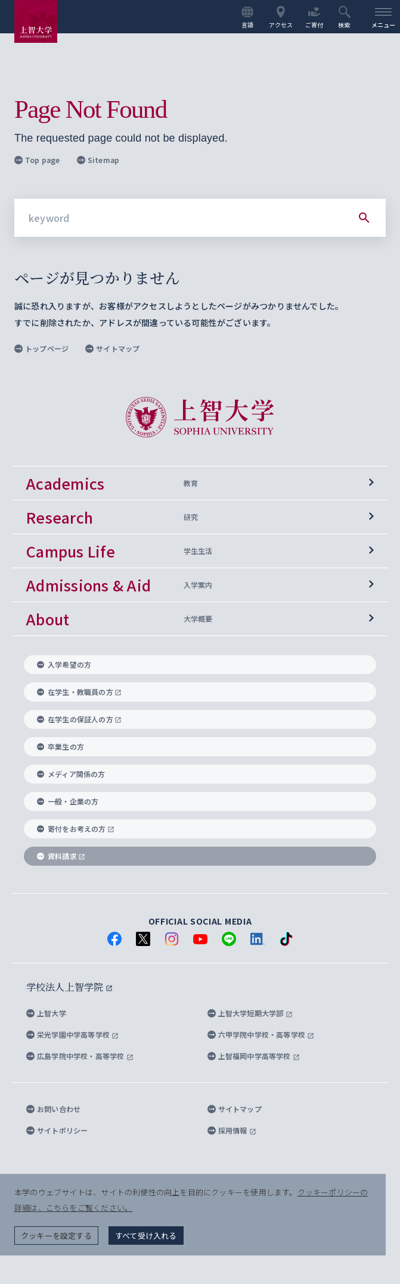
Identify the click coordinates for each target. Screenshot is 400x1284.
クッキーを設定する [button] (56, 1235)
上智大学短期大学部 (250, 1013)
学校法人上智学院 (69, 987)
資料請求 (61, 856)
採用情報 (231, 1130)
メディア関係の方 (71, 774)
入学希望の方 (64, 664)
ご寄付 (314, 17)
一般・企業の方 (67, 801)
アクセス (281, 17)
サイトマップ (112, 348)
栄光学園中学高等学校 (72, 1034)
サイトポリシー (57, 1130)
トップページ (41, 348)
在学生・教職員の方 (79, 692)
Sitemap (98, 160)
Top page (37, 160)
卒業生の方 (60, 746)
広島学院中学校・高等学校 (80, 1056)
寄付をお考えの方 (75, 828)
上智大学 (46, 1013)
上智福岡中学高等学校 (253, 1056)
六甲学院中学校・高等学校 (261, 1034)
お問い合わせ (53, 1109)
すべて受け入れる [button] (146, 1235)
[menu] (383, 16)
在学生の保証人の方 (79, 719)
